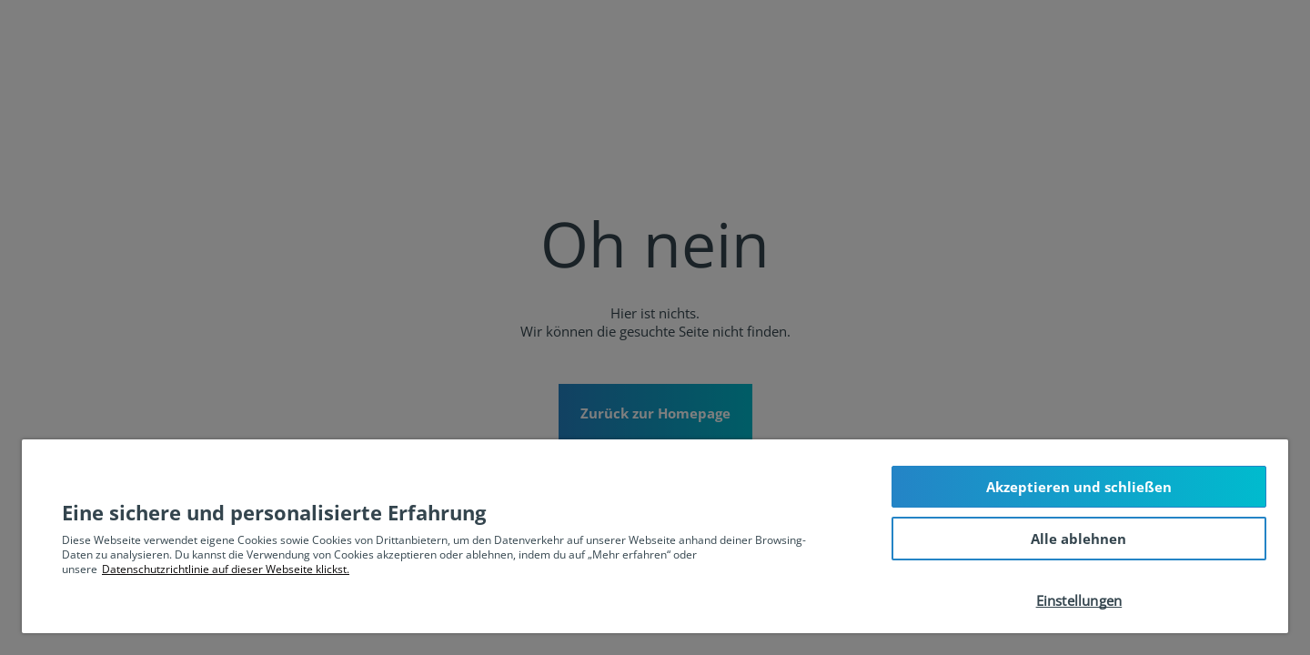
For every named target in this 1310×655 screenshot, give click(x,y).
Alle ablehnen (1078, 538)
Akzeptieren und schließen (1079, 487)
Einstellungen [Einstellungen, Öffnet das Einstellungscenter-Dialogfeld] (1079, 600)
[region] (655, 536)
